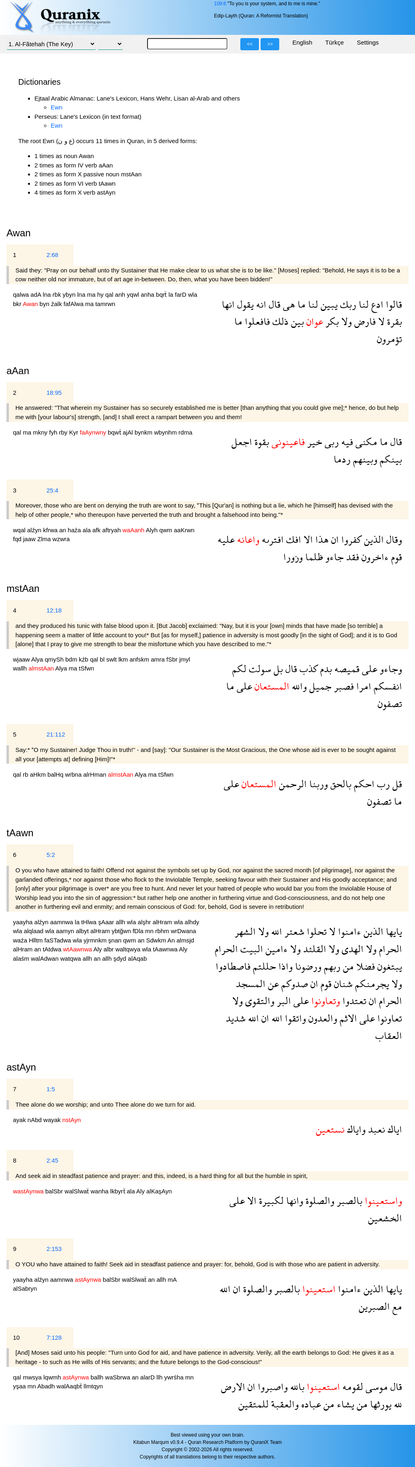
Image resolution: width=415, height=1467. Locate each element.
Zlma (45, 538)
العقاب (388, 1035)
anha (148, 294)
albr (109, 949)
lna (47, 294)
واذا (284, 966)
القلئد (313, 948)
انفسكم (386, 686)
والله (298, 686)
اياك (393, 1129)
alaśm (22, 958)
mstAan (22, 588)
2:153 (54, 1248)
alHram (163, 922)
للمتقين (253, 1404)
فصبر (343, 686)
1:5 (51, 1089)
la (172, 294)
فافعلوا (256, 321)
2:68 (52, 254)
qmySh (55, 659)
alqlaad (34, 930)
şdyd (120, 958)
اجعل (241, 441)
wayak (52, 1119)
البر (282, 1000)
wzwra (61, 538)
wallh (20, 668)
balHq (56, 774)
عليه (226, 539)
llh (160, 1377)
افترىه (271, 539)
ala (87, 530)
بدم (325, 668)
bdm (72, 659)
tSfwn (86, 668)
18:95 (54, 392)
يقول (244, 304)
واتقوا (294, 1018)
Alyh (152, 530)
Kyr (74, 432)
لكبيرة (270, 1200)
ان (334, 539)
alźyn (35, 530)
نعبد (375, 1129)
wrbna (74, 774)
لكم (239, 668)
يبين (328, 304)
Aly (98, 949)
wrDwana (183, 930)
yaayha (23, 922)
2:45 (52, 1160)
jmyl (184, 659)
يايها (392, 931)
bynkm (144, 432)
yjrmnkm (95, 940)
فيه (346, 441)
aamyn (66, 930)
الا (307, 539)
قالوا (392, 304)
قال (273, 304)
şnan (115, 940)
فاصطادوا (233, 966)
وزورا (293, 556)
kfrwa (51, 530)
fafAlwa (74, 303)
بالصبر (348, 1200)
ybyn (70, 294)
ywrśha (174, 1377)
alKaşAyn (159, 1191)
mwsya (33, 1377)
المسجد (250, 983)
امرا (362, 686)
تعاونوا (388, 1018)
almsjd (185, 940)
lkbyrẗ (118, 1191)
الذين (373, 539)
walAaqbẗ (70, 1386)
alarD (148, 1377)
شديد (236, 1018)
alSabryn (25, 1288)
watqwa (71, 958)
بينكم (389, 459)
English (302, 42)
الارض (233, 1386)
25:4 (52, 490)
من (347, 966)
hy (101, 294)
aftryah (112, 530)
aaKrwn (184, 530)
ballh (97, 1377)
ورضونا (307, 966)
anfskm (140, 659)
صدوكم (293, 983)
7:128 (54, 1337)
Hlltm (36, 940)
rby (64, 432)
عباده (310, 1404)
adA (36, 294)
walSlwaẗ (77, 1191)
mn (150, 930)
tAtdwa (53, 949)
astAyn (21, 1067)
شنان (342, 983)
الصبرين (374, 1306)
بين (296, 321)
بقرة (393, 321)
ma (92, 294)
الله (275, 931)
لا (380, 321)
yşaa (20, 1386)
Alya (38, 659)
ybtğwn (122, 930)
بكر (331, 321)
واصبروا (271, 1386)
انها (228, 304)
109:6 (220, 3)
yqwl (134, 294)
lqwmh (53, 1377)
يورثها (379, 1404)
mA (172, 1279)
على (368, 668)
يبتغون (388, 966)
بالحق (339, 783)
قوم (395, 556)
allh (121, 922)
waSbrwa (118, 1377)
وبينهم (364, 459)
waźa (21, 940)
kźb (84, 659)
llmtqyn (93, 1386)
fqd (18, 538)
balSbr (55, 1191)
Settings (368, 42)
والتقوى (258, 1000)
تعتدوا (353, 1000)
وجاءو (389, 668)
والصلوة (318, 1200)
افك (292, 539)
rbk (58, 294)
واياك (355, 1129)
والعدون (321, 1018)
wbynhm (166, 432)
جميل (319, 686)
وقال (393, 539)
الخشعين (385, 1217)
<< (249, 44)
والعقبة (284, 1404)
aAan (17, 370)
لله (396, 1404)
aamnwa (62, 922)
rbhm (163, 930)
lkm (124, 659)
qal (110, 294)
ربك (347, 304)
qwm (166, 530)
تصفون (390, 703)
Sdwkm (156, 940)
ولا (345, 321)
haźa (75, 530)
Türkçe (334, 42)
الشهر (245, 931)
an (63, 530)
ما (300, 304)
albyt (83, 930)
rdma (185, 432)
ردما (342, 459)
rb (26, 774)
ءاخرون (374, 556)
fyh (54, 432)
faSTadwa (59, 940)
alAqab (137, 958)
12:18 (54, 610)
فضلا (364, 966)
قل (396, 783)
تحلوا (315, 931)
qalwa (21, 294)
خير (313, 441)
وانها (293, 1200)
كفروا (350, 539)
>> (270, 44)
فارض (364, 321)
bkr (18, 303)
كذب (307, 668)
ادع (376, 304)
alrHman (95, 774)
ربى (330, 441)
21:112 (56, 734)
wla (192, 294)
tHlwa (89, 922)
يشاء (344, 1404)
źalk (57, 303)
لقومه (351, 1386)
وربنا (317, 783)
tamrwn (105, 303)
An (172, 940)
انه (260, 304)
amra (158, 659)
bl (103, 659)
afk (97, 530)
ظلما (313, 556)
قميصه (345, 668)
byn (45, 303)
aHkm (38, 774)
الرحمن (291, 783)
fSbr (173, 659)
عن (272, 983)
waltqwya (129, 949)
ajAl (129, 432)
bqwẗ (115, 432)
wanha (100, 1191)
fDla (139, 930)
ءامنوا (348, 931)
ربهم (330, 966)
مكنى (365, 441)
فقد (351, 556)
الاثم (347, 1018)
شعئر (293, 931)
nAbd (35, 1119)
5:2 (51, 854)
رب (382, 783)
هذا (321, 539)
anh (121, 294)
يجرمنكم (371, 983)
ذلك (279, 321)
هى (287, 304)
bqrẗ (162, 294)
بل (277, 668)
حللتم (263, 966)
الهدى (351, 948)
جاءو (333, 556)
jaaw (30, 538)
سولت (258, 668)
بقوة (260, 441)
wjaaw (22, 659)
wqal (20, 530)
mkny (41, 432)
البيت (250, 948)
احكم (362, 783)
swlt (112, 659)
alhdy (192, 922)
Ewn (56, 107)
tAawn (20, 832)
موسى (375, 1386)
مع (396, 1306)
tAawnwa (166, 949)
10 (16, 1337)
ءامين (275, 948)
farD (181, 294)
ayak (20, 1119)
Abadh (47, 1386)
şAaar (107, 922)
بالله (296, 1386)
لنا (362, 304)
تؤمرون (389, 338)
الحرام (389, 948)
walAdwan (45, 958)
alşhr (145, 922)
